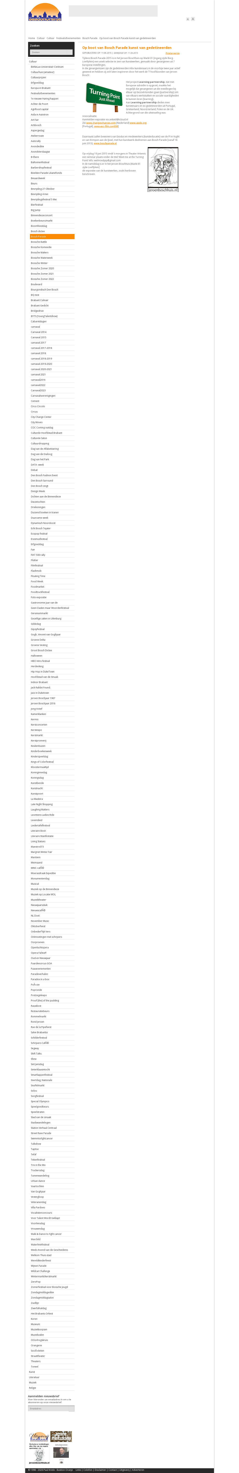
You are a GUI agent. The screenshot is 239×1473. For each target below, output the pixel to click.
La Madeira (37, 799)
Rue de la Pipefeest (41, 1027)
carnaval (35, 326)
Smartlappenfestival (41, 1074)
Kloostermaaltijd (40, 767)
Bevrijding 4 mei (39, 194)
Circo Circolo (38, 406)
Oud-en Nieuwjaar (40, 958)
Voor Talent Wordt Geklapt (45, 1218)
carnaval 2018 (38, 353)
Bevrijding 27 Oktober (43, 188)
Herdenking (37, 666)
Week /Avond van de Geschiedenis (49, 1250)
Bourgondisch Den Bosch (44, 289)
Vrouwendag (38, 1228)
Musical (35, 883)
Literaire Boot (38, 830)
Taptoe (35, 1149)
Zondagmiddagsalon (42, 1297)
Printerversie (173, 53)
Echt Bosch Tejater (41, 528)
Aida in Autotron (40, 114)
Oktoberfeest (38, 926)
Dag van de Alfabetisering (45, 448)
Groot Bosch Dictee (41, 650)
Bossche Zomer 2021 (42, 273)
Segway (35, 1048)
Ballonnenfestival (40, 162)
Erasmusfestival (39, 539)
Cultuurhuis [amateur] (42, 72)
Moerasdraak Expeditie (43, 873)
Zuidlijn (35, 1303)
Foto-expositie (38, 597)
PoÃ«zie (35, 984)
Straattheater (38, 1356)
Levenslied (36, 820)
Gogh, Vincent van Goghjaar (46, 634)
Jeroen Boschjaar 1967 (43, 698)
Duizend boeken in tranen (45, 512)
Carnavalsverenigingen (43, 395)
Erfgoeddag (37, 82)
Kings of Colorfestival (42, 761)
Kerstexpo (36, 730)
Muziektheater (38, 899)
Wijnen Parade (38, 1265)
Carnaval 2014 (38, 332)
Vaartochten (37, 1186)
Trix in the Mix (38, 1165)
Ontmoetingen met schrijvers (46, 936)
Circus (34, 411)
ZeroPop (36, 1281)
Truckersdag (37, 1170)
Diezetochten (38, 501)
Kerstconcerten (39, 724)
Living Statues (38, 841)
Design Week (38, 491)
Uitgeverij (124, 1469)
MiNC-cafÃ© (37, 868)
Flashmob (36, 570)
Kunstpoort (37, 793)
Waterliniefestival (40, 1244)
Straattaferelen (182, 28)
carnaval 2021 (38, 374)
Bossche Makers (39, 252)
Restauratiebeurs (40, 1011)
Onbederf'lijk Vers (40, 931)
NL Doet (35, 915)
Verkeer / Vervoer (142, 28)
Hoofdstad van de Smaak (44, 677)
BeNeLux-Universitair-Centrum (47, 66)
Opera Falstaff (38, 952)
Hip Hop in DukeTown (42, 671)
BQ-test (35, 295)
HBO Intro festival (40, 661)
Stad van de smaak (41, 1117)
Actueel (33, 28)
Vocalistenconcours (41, 1212)
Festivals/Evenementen (68, 38)
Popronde (36, 990)
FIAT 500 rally (38, 554)
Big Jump (35, 210)
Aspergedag (37, 130)
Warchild (35, 1239)
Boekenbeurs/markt (41, 220)
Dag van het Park (40, 459)
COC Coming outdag (42, 427)
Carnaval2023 (38, 390)
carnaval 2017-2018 (41, 348)
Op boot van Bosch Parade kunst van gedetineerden (127, 38)
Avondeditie (37, 146)
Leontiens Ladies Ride (42, 814)
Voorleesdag (38, 1223)
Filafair (34, 560)
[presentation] (50, 1418)
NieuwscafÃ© (38, 910)
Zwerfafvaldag (38, 1308)
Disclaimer (100, 1469)
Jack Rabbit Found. (41, 687)
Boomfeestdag (39, 226)
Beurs (34, 183)
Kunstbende (37, 783)
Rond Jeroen (37, 1021)
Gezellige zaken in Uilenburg (46, 618)
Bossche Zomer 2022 (42, 279)
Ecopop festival (39, 533)
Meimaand (36, 862)
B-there (35, 157)
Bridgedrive (37, 310)
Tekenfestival (38, 1159)
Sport (162, 28)
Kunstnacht (37, 788)
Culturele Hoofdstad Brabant (46, 432)
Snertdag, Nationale (41, 1080)
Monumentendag (40, 878)
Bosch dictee (38, 231)
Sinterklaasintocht (40, 1069)
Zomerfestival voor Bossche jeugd (49, 1287)
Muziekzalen (37, 1334)
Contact (112, 1469)
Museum (35, 1324)
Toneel (34, 1366)
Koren (34, 1318)
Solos (34, 1090)
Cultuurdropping (40, 443)
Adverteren (138, 1469)
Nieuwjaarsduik (39, 905)
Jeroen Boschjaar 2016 (43, 703)
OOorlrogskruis (39, 1340)
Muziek (32, 1382)
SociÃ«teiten (37, 1350)
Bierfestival (37, 204)
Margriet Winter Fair (41, 852)
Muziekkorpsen (39, 1329)
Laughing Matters (40, 809)
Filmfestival (37, 565)
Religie (32, 1387)
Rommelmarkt (38, 1016)
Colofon (87, 1469)
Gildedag (36, 623)
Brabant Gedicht (40, 305)
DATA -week (37, 464)
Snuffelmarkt (37, 1085)
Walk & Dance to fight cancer (46, 1234)
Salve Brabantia (39, 1032)
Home (31, 38)
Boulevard (36, 284)
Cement (35, 401)
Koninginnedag (39, 772)
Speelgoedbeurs (40, 1106)
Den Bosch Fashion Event (44, 475)
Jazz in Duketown (40, 692)
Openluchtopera (40, 947)
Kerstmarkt (37, 735)
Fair (33, 549)
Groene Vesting (39, 645)
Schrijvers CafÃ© (40, 1043)
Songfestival (37, 1096)
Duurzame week (39, 517)
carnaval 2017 (38, 342)
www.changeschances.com (101, 122)
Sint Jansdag (37, 1064)
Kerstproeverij (38, 740)
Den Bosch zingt (39, 486)
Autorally (36, 141)
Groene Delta (38, 639)
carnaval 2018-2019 (41, 358)
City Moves (36, 422)
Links (78, 1469)
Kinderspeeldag (39, 756)
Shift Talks (36, 1053)
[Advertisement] (113, 11)
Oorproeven (37, 942)
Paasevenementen (41, 968)
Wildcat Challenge (40, 1271)
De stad (48, 28)
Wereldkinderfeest (41, 1260)
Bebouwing (66, 28)
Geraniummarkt (39, 613)
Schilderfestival (39, 1037)
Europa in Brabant (40, 88)
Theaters (35, 1361)
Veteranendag (38, 1202)
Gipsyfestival (38, 629)
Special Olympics (40, 1101)
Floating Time (38, 576)
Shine (34, 1059)
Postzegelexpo (39, 995)
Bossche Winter (39, 263)
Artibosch (36, 125)
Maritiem (35, 857)
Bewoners (85, 28)
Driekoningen (38, 507)
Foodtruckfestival (40, 592)
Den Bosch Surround (42, 480)
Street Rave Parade (41, 1133)
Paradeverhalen (39, 974)
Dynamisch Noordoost (43, 523)
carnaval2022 (38, 385)
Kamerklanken (38, 714)
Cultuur (102, 28)
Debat (34, 470)
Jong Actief (36, 708)
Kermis (34, 719)
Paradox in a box (40, 979)
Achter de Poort (39, 104)
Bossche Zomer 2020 (42, 268)
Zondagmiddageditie (42, 1292)
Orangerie (36, 1345)
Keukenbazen (38, 745)
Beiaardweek (38, 178)
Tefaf (33, 1154)
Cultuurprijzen (38, 77)
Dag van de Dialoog (41, 454)
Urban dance (38, 1181)
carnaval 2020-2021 (41, 369)
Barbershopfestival (41, 167)
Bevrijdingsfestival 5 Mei (44, 199)
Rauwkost (36, 1005)
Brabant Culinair (39, 300)
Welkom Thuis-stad (41, 1255)
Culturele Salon (39, 438)
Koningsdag (37, 777)
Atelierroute (37, 135)
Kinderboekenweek (41, 751)
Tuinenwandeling (40, 1175)
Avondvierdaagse (40, 151)
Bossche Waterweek (42, 257)
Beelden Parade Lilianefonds (46, 173)
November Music (40, 921)
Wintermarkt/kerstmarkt (44, 1276)
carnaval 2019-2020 (41, 364)
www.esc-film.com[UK (106, 126)
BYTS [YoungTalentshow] (44, 316)
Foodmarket (37, 586)
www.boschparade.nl (105, 143)
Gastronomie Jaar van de (44, 602)
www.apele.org (138, 122)
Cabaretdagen (38, 321)
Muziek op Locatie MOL (43, 894)
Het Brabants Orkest (42, 1313)
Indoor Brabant (39, 682)
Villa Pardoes (38, 1207)
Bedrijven (119, 28)
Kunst (32, 1372)
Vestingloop (37, 1196)
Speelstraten (37, 1112)
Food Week (37, 581)
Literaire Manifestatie (42, 836)
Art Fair (35, 119)
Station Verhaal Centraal (44, 1127)
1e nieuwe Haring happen (44, 98)
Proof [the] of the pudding (45, 1000)
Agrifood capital (39, 109)
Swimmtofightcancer (42, 1138)
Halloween (36, 655)
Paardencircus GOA (41, 963)
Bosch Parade (90, 38)
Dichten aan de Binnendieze (46, 496)
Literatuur (34, 1377)
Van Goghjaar (38, 1191)
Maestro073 (37, 846)
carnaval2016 (38, 379)
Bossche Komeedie (41, 247)
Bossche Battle (39, 241)
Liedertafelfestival (40, 825)
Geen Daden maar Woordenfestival (50, 608)
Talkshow (36, 1143)
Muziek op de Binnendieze (45, 889)
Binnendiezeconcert (41, 215)
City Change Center (41, 417)
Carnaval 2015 (38, 337)
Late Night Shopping (42, 804)
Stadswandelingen (40, 1122)
